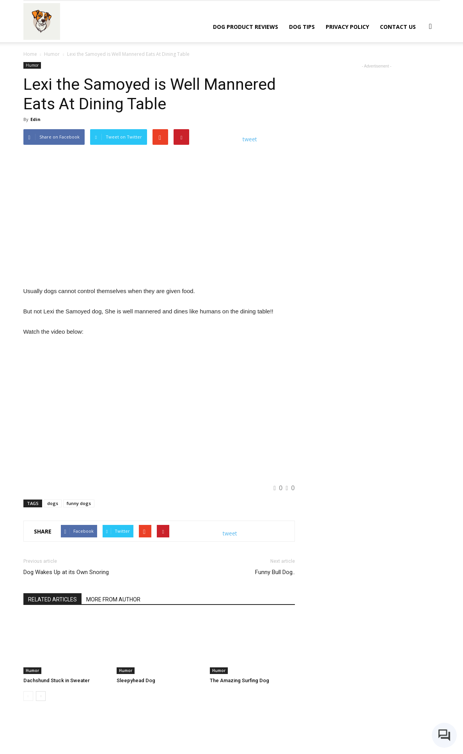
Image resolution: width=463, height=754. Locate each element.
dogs (52, 503)
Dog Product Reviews (245, 26)
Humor (32, 65)
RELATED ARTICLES (52, 599)
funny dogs (79, 503)
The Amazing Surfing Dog (239, 680)
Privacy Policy (347, 26)
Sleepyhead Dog (136, 680)
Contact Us (398, 26)
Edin (35, 119)
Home (30, 54)
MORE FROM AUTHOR (113, 599)
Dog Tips (302, 26)
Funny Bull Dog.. (275, 572)
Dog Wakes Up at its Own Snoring (66, 572)
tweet (250, 139)
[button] (430, 26)
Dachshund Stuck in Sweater (56, 680)
